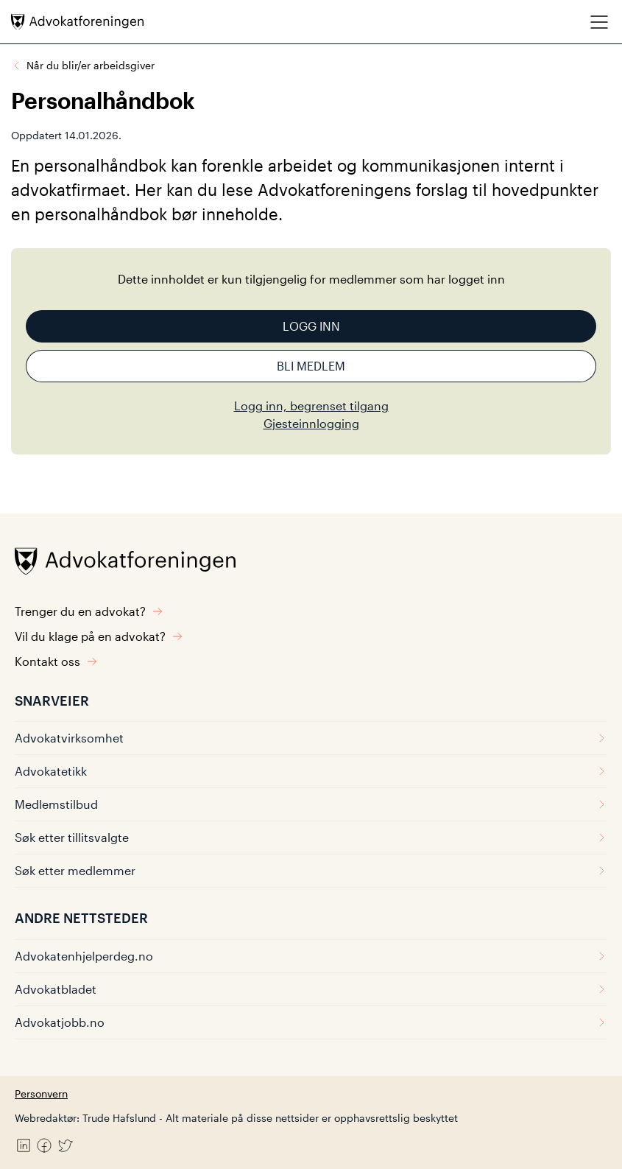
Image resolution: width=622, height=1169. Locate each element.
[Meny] (599, 21)
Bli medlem (311, 366)
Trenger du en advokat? (89, 611)
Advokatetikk (311, 771)
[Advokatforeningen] (77, 21)
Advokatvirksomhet (311, 738)
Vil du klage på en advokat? (99, 636)
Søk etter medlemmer (311, 870)
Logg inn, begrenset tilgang (311, 406)
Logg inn (311, 326)
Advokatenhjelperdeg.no (311, 956)
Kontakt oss (56, 661)
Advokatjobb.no (311, 1022)
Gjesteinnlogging (311, 423)
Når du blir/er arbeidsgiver (90, 65)
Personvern (41, 1093)
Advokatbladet (311, 989)
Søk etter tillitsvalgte (311, 837)
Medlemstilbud (311, 804)
